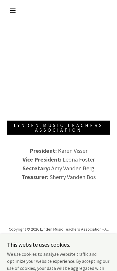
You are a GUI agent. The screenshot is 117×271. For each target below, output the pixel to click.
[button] (13, 10)
